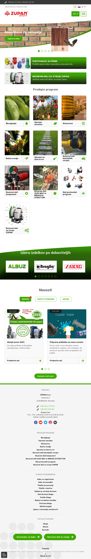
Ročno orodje (45, 447)
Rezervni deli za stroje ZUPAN (45, 465)
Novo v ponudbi (45, 299)
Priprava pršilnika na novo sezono (66, 342)
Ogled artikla (14, 39)
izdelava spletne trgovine (68, 551)
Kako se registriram (45, 479)
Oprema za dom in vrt (46, 450)
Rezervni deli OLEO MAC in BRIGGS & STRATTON (45, 459)
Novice (26, 298)
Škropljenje (45, 438)
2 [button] (42, 51)
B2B (25, 7)
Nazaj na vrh (45, 555)
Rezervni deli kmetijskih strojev (45, 453)
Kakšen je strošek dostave (45, 491)
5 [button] (52, 51)
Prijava (20, 7)
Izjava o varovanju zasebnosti (45, 509)
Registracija (10, 7)
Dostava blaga (45, 503)
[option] (45, 36)
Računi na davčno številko (45, 500)
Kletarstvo (45, 444)
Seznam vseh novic (45, 376)
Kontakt (45, 530)
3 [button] (45, 51)
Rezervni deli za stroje (60, 536)
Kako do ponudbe (45, 482)
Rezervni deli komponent (45, 456)
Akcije (66, 299)
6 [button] (52, 276)
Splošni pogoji (45, 506)
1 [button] (39, 51)
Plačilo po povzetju (45, 485)
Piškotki (45, 549)
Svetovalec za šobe (28, 536)
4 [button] (48, 51)
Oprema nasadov (46, 441)
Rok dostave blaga (45, 494)
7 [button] (55, 276)
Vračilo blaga (45, 497)
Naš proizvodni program (45, 462)
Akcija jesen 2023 (15, 342)
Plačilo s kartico (45, 488)
